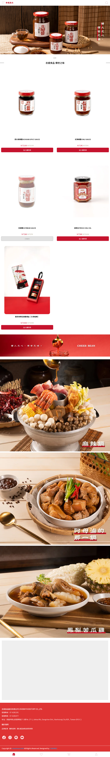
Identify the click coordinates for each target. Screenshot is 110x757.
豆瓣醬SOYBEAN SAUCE (27, 228)
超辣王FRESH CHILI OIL (82, 228)
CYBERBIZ (53, 748)
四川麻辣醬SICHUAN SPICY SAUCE (27, 139)
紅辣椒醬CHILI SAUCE (83, 139)
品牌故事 (5, 728)
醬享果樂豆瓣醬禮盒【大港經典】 (27, 316)
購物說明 (12, 728)
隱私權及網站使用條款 (25, 728)
